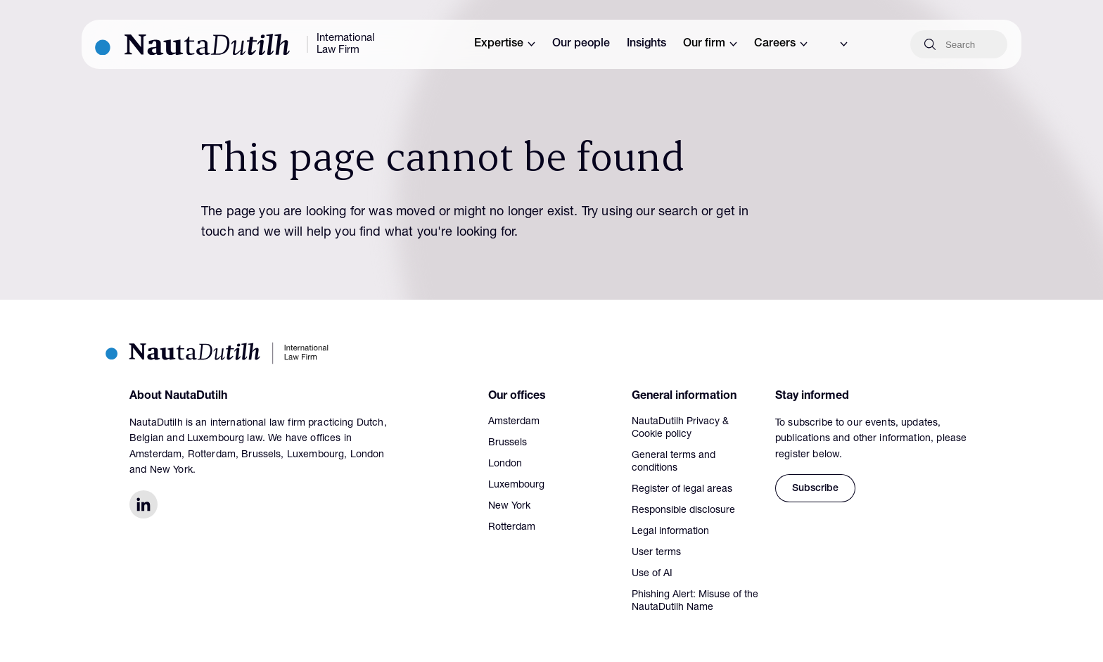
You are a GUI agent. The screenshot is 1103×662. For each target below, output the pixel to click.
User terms (656, 553)
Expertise (504, 44)
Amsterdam (514, 422)
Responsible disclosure (683, 511)
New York (509, 506)
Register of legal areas (682, 490)
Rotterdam (511, 528)
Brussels (507, 443)
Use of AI (652, 574)
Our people (581, 44)
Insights (646, 44)
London (505, 464)
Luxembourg (516, 485)
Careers (781, 44)
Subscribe (815, 489)
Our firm (710, 44)
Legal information (670, 532)
